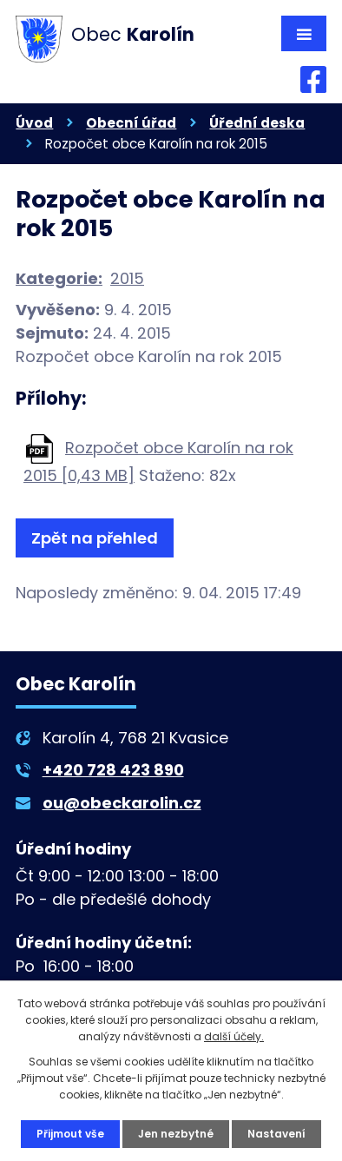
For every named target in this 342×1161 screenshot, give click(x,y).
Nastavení (276, 1133)
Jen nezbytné (176, 1133)
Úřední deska (257, 123)
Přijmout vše (70, 1133)
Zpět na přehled (94, 538)
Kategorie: (59, 278)
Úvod (34, 123)
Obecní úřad (131, 123)
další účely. (234, 1036)
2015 (127, 278)
